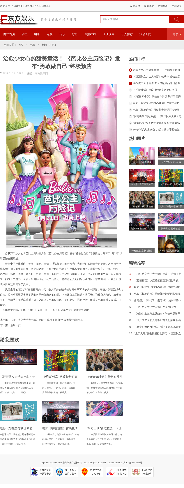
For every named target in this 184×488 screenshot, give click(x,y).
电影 (37, 34)
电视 (50, 34)
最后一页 (15, 325)
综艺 (75, 34)
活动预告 (108, 34)
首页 (21, 44)
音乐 (62, 34)
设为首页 (135, 6)
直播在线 (90, 34)
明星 (25, 34)
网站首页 (5, 6)
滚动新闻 (145, 34)
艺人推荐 (127, 34)
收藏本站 (149, 6)
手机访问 (177, 6)
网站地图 (163, 6)
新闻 (44, 44)
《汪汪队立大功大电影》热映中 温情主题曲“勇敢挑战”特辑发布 (46, 320)
